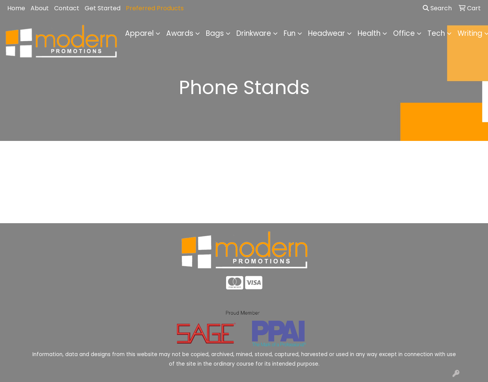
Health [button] (369, 33)
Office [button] (404, 33)
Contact (66, 8)
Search (437, 8)
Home (16, 8)
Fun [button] (289, 33)
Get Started (102, 8)
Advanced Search (427, 211)
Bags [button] (215, 33)
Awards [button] (179, 33)
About (39, 8)
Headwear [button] (326, 33)
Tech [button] (436, 33)
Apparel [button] (139, 33)
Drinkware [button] (253, 33)
